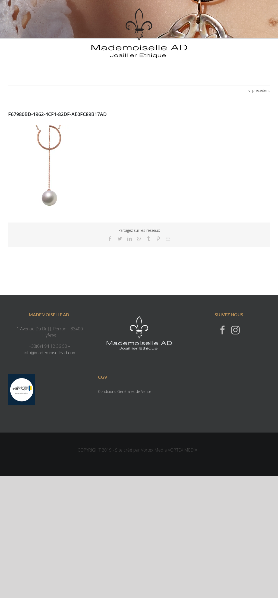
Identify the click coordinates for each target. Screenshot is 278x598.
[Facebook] (222, 329)
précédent (261, 90)
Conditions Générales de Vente (124, 391)
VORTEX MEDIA (182, 450)
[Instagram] (235, 329)
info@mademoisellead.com (50, 353)
